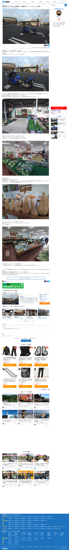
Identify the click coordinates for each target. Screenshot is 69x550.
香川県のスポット (50, 526)
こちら (53, 113)
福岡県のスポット (11, 528)
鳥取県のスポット (11, 526)
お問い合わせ (64, 546)
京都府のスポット (18, 524)
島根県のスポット (18, 526)
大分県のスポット (37, 528)
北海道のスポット (11, 516)
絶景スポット (10, 532)
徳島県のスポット (44, 526)
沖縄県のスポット (58, 528)
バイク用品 (32, 1)
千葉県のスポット (37, 518)
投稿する (55, 1)
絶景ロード (17, 532)
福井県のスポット (31, 520)
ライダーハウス (17, 536)
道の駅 (48, 532)
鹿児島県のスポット (50, 528)
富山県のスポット (18, 520)
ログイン (16, 338)
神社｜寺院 (62, 532)
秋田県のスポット (37, 516)
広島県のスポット (31, 526)
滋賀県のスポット (11, 524)
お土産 (55, 532)
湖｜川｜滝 (36, 532)
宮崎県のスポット (44, 528)
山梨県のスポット (37, 520)
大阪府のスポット (24, 524)
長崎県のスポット (24, 528)
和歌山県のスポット (44, 524)
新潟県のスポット (11, 520)
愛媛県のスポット (57, 526)
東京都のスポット (44, 518)
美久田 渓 (6, 281)
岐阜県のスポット (11, 522)
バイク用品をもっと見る (45, 389)
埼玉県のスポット (31, 518)
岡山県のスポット (24, 526)
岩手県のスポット (24, 516)
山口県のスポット (37, 526)
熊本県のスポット (31, 528)
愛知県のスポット (24, 522)
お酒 (9, 536)
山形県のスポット (44, 516)
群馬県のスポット (24, 518)
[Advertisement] (26, 438)
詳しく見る (45, 303)
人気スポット (24, 1)
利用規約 (48, 546)
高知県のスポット (64, 526)
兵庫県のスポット (31, 524)
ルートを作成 (40, 1)
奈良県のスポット (37, 524)
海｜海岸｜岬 (23, 532)
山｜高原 (29, 532)
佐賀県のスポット (18, 528)
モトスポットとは (17, 1)
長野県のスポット (44, 520)
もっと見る (28, 320)
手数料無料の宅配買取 (56, 110)
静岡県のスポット (18, 522)
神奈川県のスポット (50, 518)
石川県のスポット (24, 520)
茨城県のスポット (11, 518)
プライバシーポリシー (57, 546)
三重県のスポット (31, 522)
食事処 (42, 532)
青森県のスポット (18, 516)
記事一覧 (47, 1)
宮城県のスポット (31, 516)
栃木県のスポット (18, 518)
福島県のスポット (50, 516)
